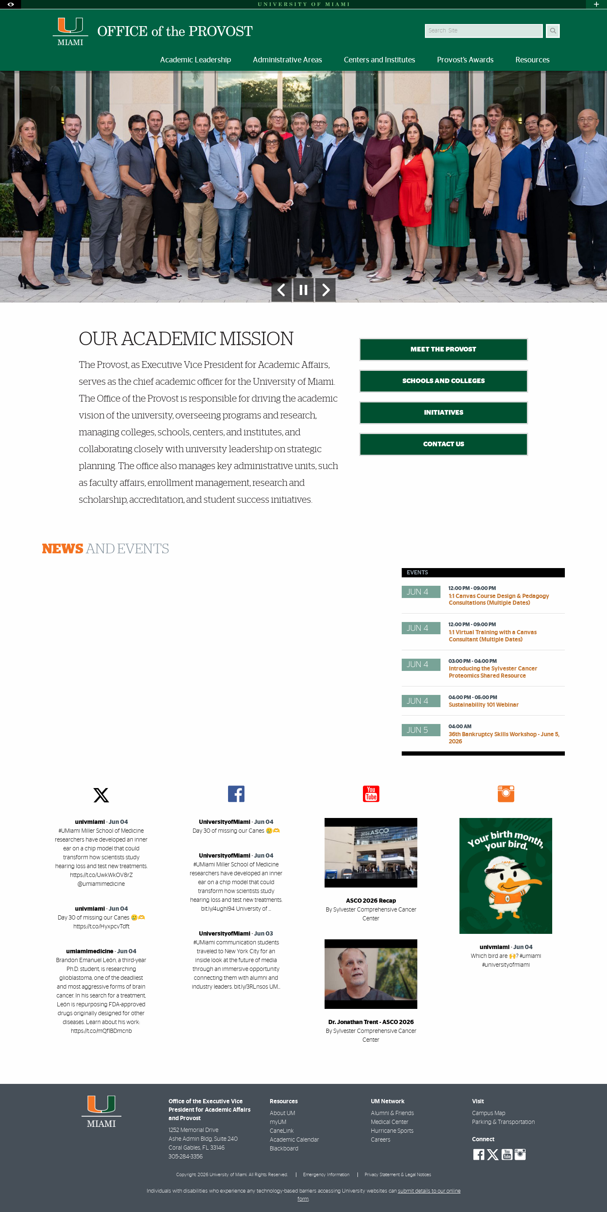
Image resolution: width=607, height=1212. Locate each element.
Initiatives (443, 412)
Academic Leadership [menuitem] (195, 60)
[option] (303, 186)
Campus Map (488, 1113)
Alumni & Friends (392, 1113)
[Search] (553, 31)
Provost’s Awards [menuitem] (465, 60)
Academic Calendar (294, 1140)
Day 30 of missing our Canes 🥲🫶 (236, 831)
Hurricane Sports (392, 1131)
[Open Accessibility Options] (10, 4)
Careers (380, 1140)
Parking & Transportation (503, 1122)
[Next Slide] (325, 290)
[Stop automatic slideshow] (303, 290)
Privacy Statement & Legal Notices (398, 1174)
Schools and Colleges (444, 381)
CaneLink (282, 1131)
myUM (278, 1122)
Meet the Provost (443, 349)
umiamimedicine (89, 952)
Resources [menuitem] (533, 60)
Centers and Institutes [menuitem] (379, 60)
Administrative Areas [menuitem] (287, 60)
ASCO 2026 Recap (371, 901)
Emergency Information (326, 1174)
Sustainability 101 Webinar (484, 705)
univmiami (90, 822)
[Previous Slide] (281, 290)
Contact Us (443, 444)
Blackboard (284, 1149)
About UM (282, 1113)
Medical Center (389, 1122)
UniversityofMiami (224, 822)
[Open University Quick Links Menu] (596, 4)
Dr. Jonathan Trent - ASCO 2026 (371, 1022)
